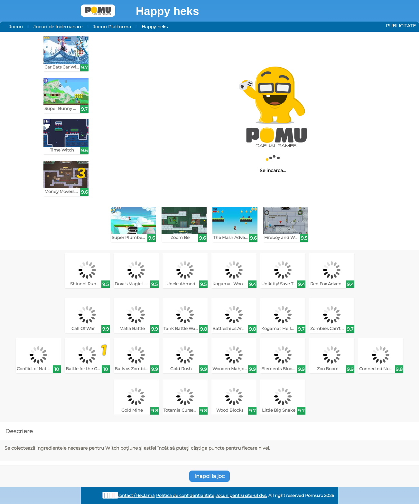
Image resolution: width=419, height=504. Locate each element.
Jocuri (16, 27)
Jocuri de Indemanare (57, 27)
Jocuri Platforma (112, 27)
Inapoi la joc (209, 476)
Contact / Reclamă (135, 495)
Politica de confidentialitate (185, 495)
